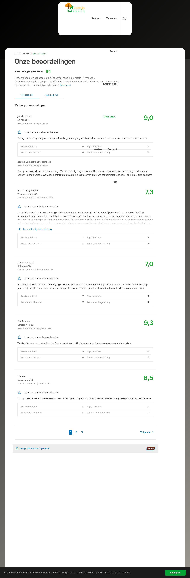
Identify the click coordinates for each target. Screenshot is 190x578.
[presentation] (91, 493)
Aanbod (58, 8)
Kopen (89, 8)
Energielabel (106, 8)
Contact (158, 8)
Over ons (126, 8)
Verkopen (74, 8)
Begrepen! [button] (175, 572)
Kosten (143, 8)
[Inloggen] (170, 7)
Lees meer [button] (125, 572)
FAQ (160, 19)
